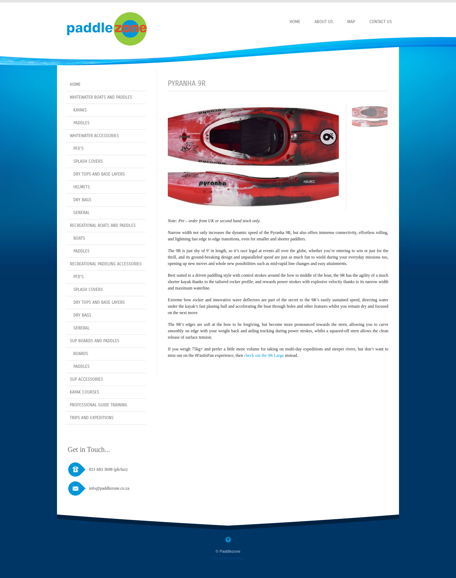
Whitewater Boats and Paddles (101, 97)
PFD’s (78, 148)
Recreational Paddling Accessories (106, 263)
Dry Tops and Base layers (99, 174)
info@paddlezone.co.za (109, 488)
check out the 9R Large (264, 355)
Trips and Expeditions (92, 417)
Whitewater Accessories (94, 135)
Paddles (81, 122)
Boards (80, 353)
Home (295, 21)
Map (351, 21)
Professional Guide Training (98, 404)
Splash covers (88, 161)
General (81, 212)
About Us (324, 21)
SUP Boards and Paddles (94, 340)
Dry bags (82, 315)
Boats (79, 238)
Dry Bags (82, 199)
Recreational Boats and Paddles (103, 225)
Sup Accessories (86, 379)
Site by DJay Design (228, 558)
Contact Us (380, 21)
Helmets (81, 186)
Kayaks (80, 110)
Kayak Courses (84, 392)
